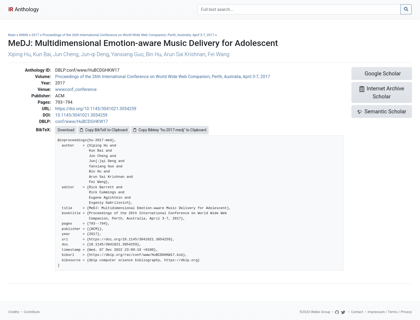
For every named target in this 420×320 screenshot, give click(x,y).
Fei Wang (218, 54)
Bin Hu (154, 54)
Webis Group (320, 312)
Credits (13, 312)
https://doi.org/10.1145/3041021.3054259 (95, 108)
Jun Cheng (65, 54)
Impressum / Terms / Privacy (390, 312)
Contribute (32, 312)
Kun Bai (42, 54)
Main (12, 35)
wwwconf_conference (76, 89)
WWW (23, 35)
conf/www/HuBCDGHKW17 (81, 121)
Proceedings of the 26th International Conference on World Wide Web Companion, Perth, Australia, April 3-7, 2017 (128, 35)
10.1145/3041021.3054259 (81, 115)
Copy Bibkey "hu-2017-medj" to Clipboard (169, 130)
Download (66, 130)
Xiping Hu (19, 54)
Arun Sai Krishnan (184, 54)
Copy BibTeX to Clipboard (104, 130)
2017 (35, 35)
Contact (357, 312)
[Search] (299, 9)
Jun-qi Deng (95, 54)
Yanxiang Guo (127, 54)
